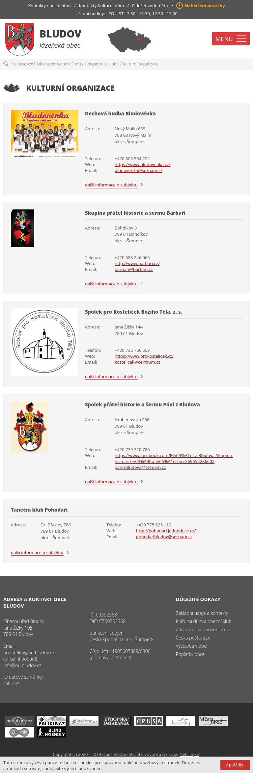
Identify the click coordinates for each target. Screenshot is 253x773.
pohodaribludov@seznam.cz (164, 537)
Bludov (60, 33)
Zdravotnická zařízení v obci (204, 629)
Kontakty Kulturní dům (101, 6)
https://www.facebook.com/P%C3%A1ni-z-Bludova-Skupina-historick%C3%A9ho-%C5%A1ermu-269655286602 (174, 458)
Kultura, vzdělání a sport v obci (40, 64)
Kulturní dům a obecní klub (204, 621)
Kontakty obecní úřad (49, 6)
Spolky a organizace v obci (95, 64)
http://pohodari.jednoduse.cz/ (166, 531)
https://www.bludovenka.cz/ (142, 164)
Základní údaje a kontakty (202, 613)
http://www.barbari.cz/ (137, 263)
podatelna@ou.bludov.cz (28, 652)
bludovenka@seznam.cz (138, 170)
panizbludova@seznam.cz (140, 467)
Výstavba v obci (191, 646)
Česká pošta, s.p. (193, 638)
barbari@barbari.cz (134, 269)
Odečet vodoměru (150, 6)
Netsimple (189, 754)
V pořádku (235, 765)
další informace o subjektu (111, 185)
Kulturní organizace (140, 64)
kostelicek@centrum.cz (137, 362)
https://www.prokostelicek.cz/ (144, 356)
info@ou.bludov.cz (22, 665)
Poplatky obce (190, 654)
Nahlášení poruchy (204, 6)
